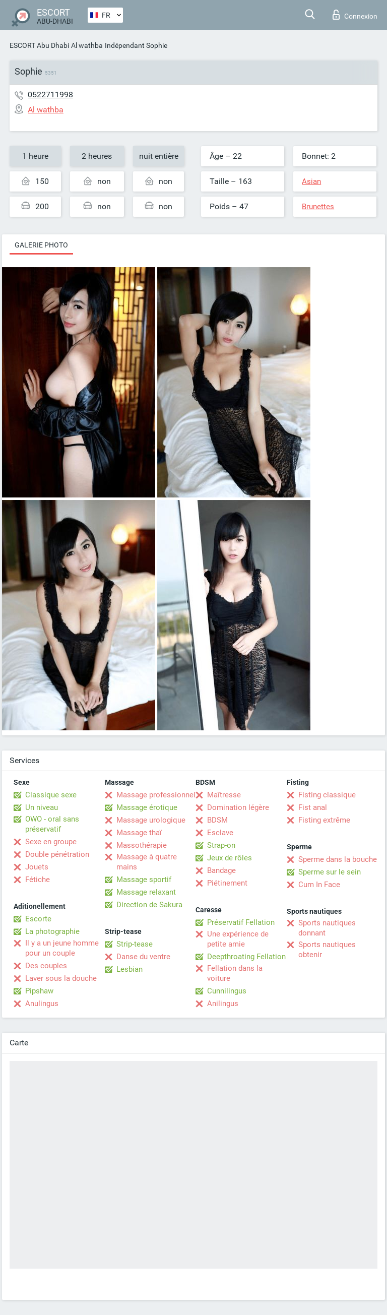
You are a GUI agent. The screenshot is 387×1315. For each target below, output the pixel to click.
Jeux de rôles (229, 857)
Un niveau (41, 807)
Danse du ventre (143, 956)
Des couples (46, 965)
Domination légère (238, 807)
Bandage (221, 870)
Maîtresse (224, 794)
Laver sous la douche (61, 978)
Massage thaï (139, 832)
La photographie (52, 931)
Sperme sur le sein (329, 871)
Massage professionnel (156, 794)
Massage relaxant (146, 892)
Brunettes (318, 206)
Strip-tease (134, 944)
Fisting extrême (324, 820)
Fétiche (37, 879)
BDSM (217, 820)
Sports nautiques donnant (327, 927)
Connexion (355, 14)
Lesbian (129, 969)
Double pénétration (57, 854)
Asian (311, 181)
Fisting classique (327, 794)
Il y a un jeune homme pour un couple (62, 948)
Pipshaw (39, 990)
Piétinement (227, 883)
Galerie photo (41, 245)
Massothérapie (141, 845)
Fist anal (312, 807)
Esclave (220, 832)
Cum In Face (319, 884)
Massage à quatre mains (146, 861)
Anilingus (222, 1003)
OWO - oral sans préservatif (52, 824)
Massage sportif (143, 879)
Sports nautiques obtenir (327, 949)
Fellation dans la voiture (235, 973)
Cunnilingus (226, 990)
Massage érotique (146, 807)
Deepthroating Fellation (246, 956)
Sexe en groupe (51, 841)
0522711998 (50, 94)
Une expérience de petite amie (238, 939)
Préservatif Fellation (241, 922)
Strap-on (221, 845)
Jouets (36, 866)
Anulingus (41, 1003)
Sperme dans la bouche (337, 859)
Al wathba (87, 45)
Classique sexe (51, 794)
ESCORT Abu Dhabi (39, 45)
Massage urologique (150, 820)
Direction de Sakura (149, 904)
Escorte (38, 918)
